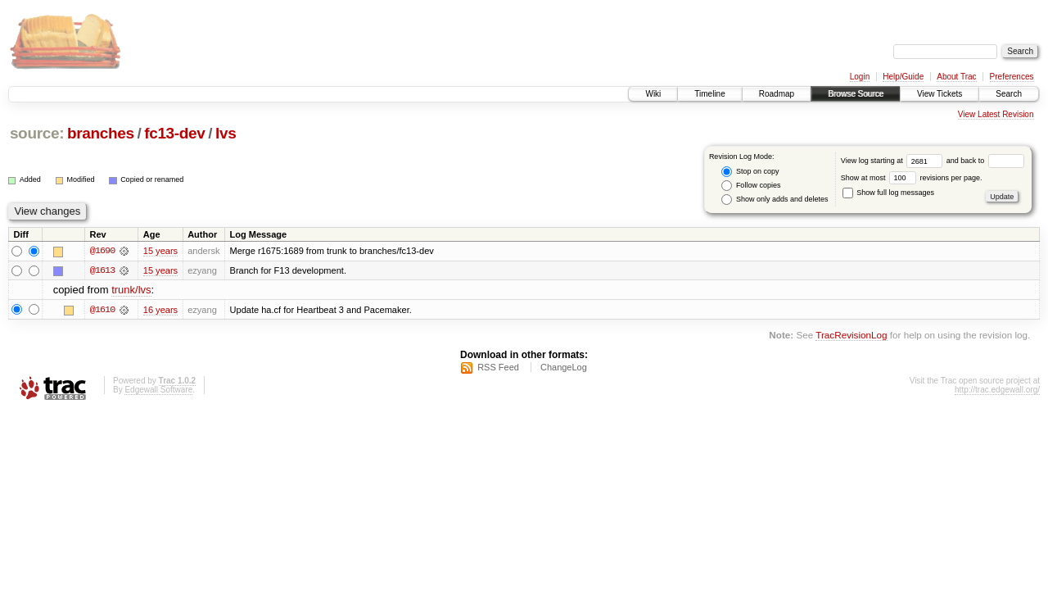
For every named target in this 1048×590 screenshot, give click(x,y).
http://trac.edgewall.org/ (997, 390)
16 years (160, 310)
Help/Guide (903, 76)
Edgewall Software (158, 390)
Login (860, 76)
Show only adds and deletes (774, 199)
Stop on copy (750, 171)
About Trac (956, 76)
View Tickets (939, 93)
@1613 (102, 270)
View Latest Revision (996, 114)
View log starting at (893, 161)
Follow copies (750, 185)
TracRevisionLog (851, 334)
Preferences (1012, 76)
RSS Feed (498, 368)
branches (100, 133)
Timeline (709, 93)
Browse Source (855, 93)
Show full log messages (888, 192)
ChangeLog (563, 368)
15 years (160, 251)
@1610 (102, 309)
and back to (985, 161)
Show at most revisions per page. (911, 178)
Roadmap (776, 93)
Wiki (653, 93)
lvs (225, 133)
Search (1009, 93)
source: (37, 133)
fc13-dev (174, 133)
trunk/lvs (131, 290)
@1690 (102, 250)
